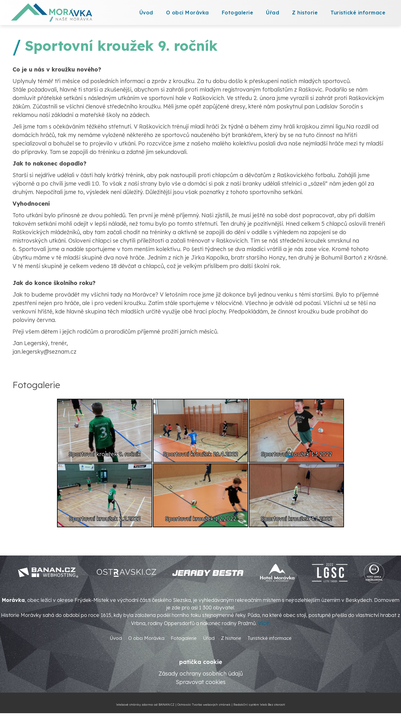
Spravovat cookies (201, 682)
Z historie (305, 12)
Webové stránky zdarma (134, 705)
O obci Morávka (187, 12)
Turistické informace (358, 12)
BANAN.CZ (166, 705)
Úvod (146, 12)
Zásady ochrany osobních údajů (201, 673)
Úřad (272, 12)
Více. (264, 623)
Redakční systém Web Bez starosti (259, 705)
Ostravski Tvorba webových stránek (204, 705)
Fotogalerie (237, 12)
